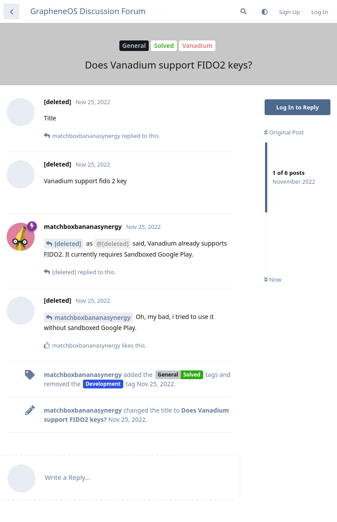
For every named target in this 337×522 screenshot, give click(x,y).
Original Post (284, 132)
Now (272, 279)
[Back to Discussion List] (11, 11)
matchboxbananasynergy (92, 317)
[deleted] (67, 243)
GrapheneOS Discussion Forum (88, 11)
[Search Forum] (243, 11)
